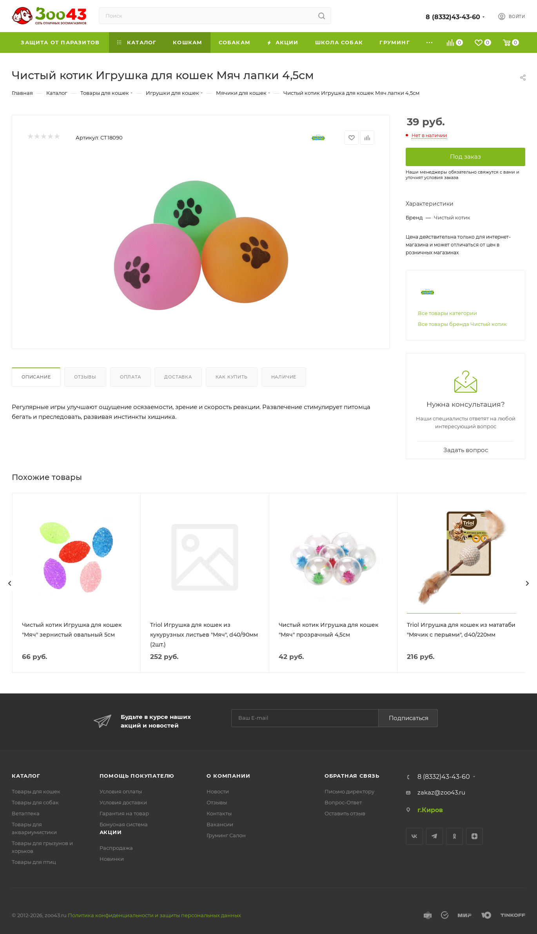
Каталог (26, 776)
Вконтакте (414, 836)
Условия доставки (123, 802)
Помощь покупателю (137, 776)
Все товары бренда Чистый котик (462, 324)
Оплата (130, 377)
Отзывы (85, 377)
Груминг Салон (226, 835)
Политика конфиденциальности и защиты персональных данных (154, 915)
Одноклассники (454, 836)
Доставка (178, 377)
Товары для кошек (36, 791)
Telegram (434, 836)
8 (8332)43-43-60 (453, 17)
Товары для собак (35, 802)
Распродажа (116, 848)
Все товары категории (447, 313)
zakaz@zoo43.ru (441, 792)
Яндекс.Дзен (474, 836)
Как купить (232, 377)
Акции (111, 832)
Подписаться (408, 718)
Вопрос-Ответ (343, 802)
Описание (36, 377)
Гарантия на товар (124, 813)
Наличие (284, 377)
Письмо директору (349, 791)
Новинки (112, 859)
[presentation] (10, 583)
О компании (228, 776)
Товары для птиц (34, 862)
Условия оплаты (121, 791)
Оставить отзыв (345, 813)
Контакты (219, 813)
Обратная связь (352, 776)
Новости (218, 791)
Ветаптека (26, 813)
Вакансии (220, 824)
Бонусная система (124, 824)
